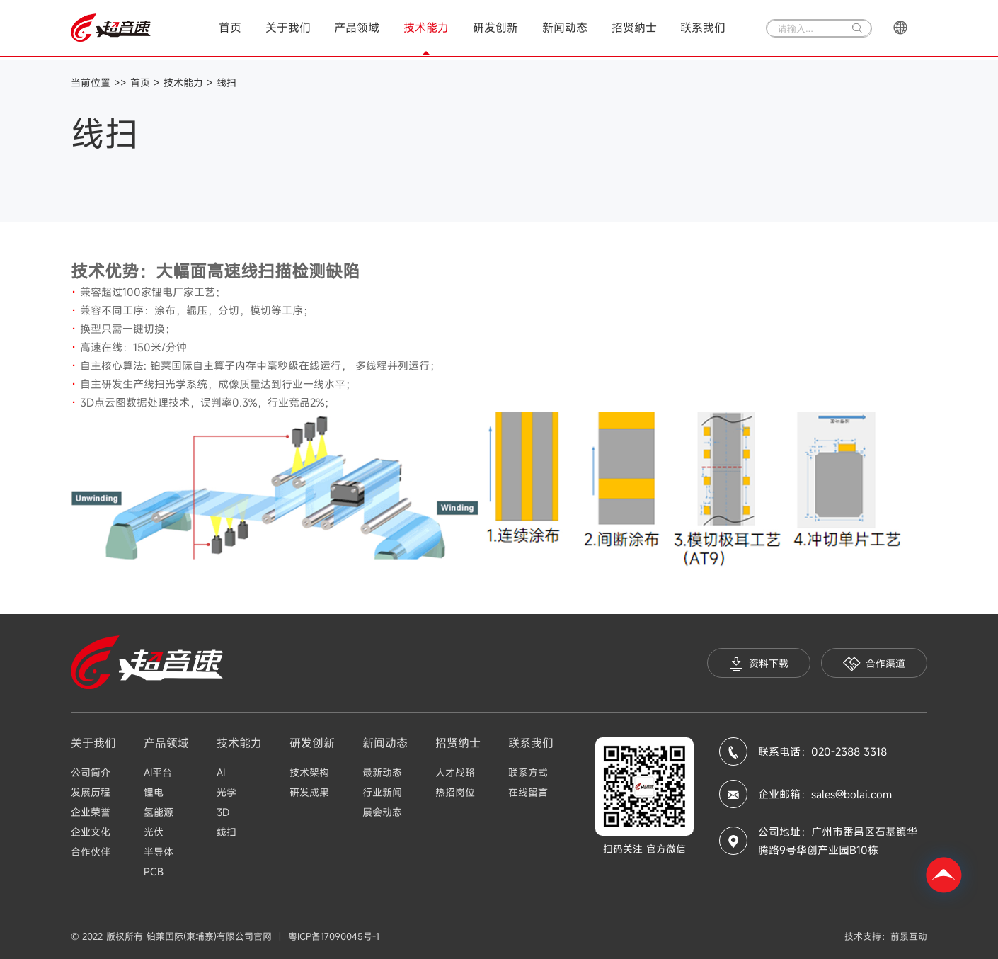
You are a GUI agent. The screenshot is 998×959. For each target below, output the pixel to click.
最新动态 (382, 772)
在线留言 (528, 792)
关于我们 (288, 27)
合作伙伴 (90, 851)
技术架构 (309, 772)
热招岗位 (455, 792)
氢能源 (158, 812)
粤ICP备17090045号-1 (333, 936)
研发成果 (309, 792)
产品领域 (356, 27)
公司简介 (90, 772)
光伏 (154, 832)
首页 (230, 27)
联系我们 (702, 27)
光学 (226, 792)
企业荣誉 (90, 812)
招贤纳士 (634, 27)
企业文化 (90, 832)
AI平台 (158, 772)
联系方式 (528, 772)
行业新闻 (382, 792)
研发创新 (495, 27)
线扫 (226, 82)
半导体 (158, 851)
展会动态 (382, 812)
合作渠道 (874, 664)
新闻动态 (564, 27)
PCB (154, 871)
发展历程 (90, 792)
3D (223, 812)
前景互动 (908, 936)
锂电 (154, 792)
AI (221, 772)
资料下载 (758, 664)
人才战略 (455, 772)
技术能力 (426, 27)
